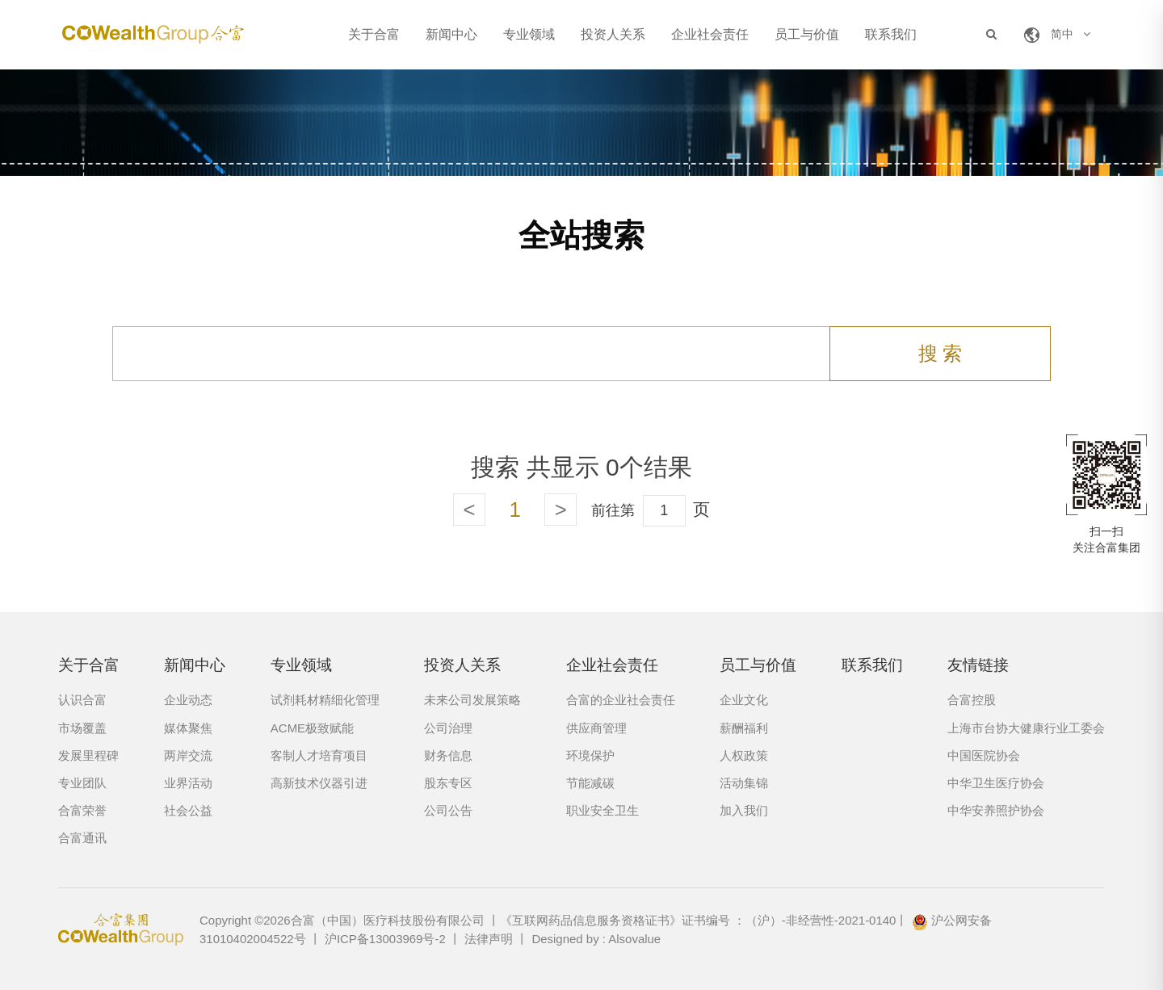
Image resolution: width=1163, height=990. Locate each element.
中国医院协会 (983, 755)
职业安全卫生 (602, 810)
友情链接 (978, 665)
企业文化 (744, 700)
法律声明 (488, 939)
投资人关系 (613, 34)
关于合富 (374, 34)
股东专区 (448, 783)
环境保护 (590, 755)
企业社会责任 (710, 34)
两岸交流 (188, 755)
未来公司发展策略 (472, 700)
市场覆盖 (82, 728)
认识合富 (82, 700)
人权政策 (744, 755)
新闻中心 (451, 34)
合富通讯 (82, 838)
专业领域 (529, 34)
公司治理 (448, 728)
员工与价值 (807, 34)
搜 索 (940, 353)
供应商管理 (596, 728)
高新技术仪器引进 (319, 783)
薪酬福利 (744, 728)
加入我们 (744, 810)
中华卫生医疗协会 (995, 783)
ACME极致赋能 (312, 728)
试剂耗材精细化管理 (325, 700)
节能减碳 (590, 783)
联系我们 (891, 34)
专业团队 (82, 783)
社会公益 (188, 810)
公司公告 (448, 810)
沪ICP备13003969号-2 (385, 939)
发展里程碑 (88, 755)
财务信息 (448, 755)
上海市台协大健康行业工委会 (1026, 728)
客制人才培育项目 (319, 755)
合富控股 (971, 700)
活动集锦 (744, 783)
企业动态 (188, 700)
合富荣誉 (82, 810)
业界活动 (188, 783)
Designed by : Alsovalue (596, 939)
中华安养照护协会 (995, 810)
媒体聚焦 (188, 728)
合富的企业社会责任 (620, 700)
